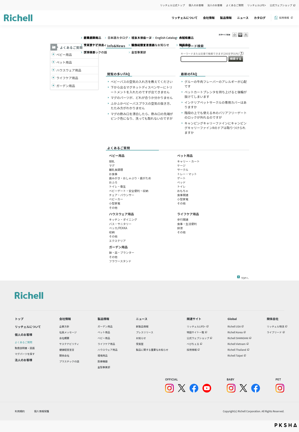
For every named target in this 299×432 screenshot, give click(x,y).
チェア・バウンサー (121, 195)
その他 (113, 208)
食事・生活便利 (187, 224)
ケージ (181, 165)
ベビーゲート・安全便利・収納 (128, 191)
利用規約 (20, 411)
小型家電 (114, 203)
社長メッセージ (68, 332)
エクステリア (117, 241)
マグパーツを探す (25, 354)
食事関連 (182, 195)
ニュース (243, 18)
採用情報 (284, 17)
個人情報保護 (41, 411)
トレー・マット (187, 174)
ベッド (181, 182)
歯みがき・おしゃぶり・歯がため (130, 178)
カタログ (260, 18)
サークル (182, 169)
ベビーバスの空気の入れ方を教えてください (142, 81)
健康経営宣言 (66, 349)
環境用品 (103, 355)
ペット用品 (64, 62)
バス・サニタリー (120, 224)
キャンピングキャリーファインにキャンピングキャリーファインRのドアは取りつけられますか (215, 128)
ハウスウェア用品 (68, 70)
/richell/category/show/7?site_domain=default (53, 70)
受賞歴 (139, 344)
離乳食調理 (116, 169)
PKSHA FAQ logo (286, 425)
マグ (112, 165)
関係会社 (64, 355)
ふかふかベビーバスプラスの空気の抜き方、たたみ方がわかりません (142, 105)
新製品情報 (142, 326)
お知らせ (141, 338)
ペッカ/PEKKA (118, 228)
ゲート (181, 178)
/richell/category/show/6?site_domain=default (53, 78)
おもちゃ (182, 191)
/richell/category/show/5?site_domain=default (53, 54)
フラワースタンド (120, 261)
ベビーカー (116, 199)
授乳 (112, 161)
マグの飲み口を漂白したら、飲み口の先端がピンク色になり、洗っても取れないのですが (142, 116)
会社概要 (64, 338)
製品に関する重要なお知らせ (152, 349)
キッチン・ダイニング (123, 219)
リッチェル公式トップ (172, 5)
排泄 (180, 228)
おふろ (113, 182)
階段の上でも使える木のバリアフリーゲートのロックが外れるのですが (215, 115)
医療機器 (103, 361)
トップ (19, 319)
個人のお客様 (196, 5)
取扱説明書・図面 (25, 348)
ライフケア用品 (67, 78)
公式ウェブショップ (281, 5)
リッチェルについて (185, 18)
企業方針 (64, 326)
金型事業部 (104, 367)
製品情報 (226, 18)
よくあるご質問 (235, 5)
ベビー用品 (64, 54)
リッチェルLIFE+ (256, 5)
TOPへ (245, 277)
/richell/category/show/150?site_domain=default (53, 86)
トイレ (181, 186)
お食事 (113, 174)
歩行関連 (182, 219)
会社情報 (209, 18)
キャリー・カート (188, 161)
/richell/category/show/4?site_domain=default (53, 62)
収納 (112, 232)
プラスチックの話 (69, 361)
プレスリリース (144, 332)
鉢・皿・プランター (121, 252)
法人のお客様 (214, 5)
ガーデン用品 (65, 86)
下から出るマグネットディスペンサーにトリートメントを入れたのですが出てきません (141, 89)
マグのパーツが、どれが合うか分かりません (143, 97)
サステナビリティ (69, 344)
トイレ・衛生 (117, 186)
